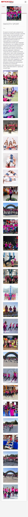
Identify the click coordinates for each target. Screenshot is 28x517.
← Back (3, 6)
